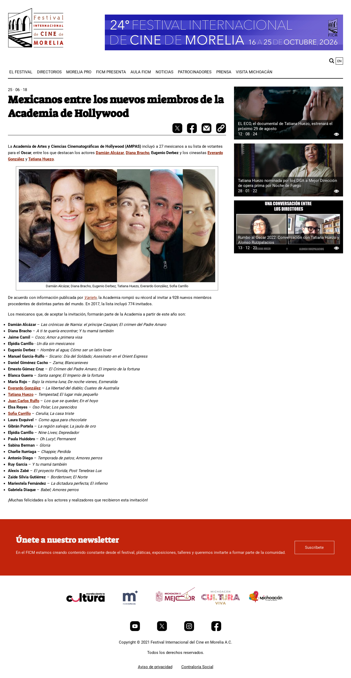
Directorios (49, 72)
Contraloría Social (197, 666)
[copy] (221, 128)
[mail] (207, 131)
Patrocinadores (195, 72)
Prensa (223, 72)
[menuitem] (21, 72)
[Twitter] (162, 629)
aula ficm (140, 72)
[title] (85, 610)
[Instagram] (189, 629)
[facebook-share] (192, 131)
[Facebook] (216, 629)
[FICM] (36, 29)
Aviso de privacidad (155, 666)
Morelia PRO (78, 72)
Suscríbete (314, 547)
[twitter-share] (177, 131)
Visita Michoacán (254, 72)
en (339, 61)
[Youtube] (135, 629)
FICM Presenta (111, 72)
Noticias (164, 72)
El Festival (20, 72)
